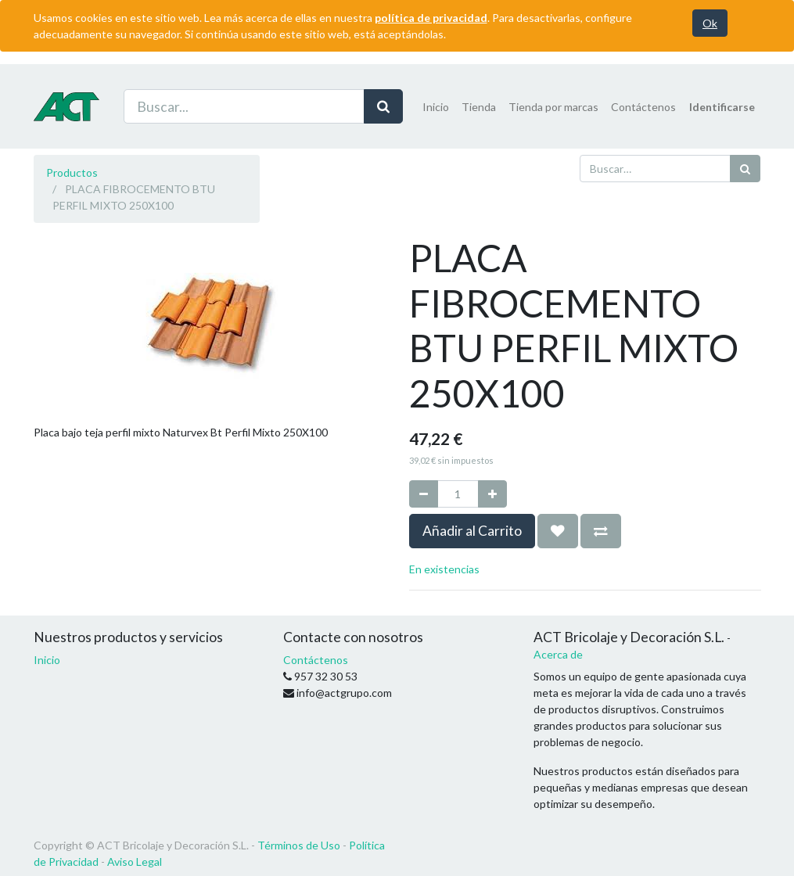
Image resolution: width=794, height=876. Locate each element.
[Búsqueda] (745, 168)
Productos (72, 172)
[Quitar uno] (423, 494)
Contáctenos (315, 659)
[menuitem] (435, 106)
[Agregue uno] (492, 494)
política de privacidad (431, 17)
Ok (709, 23)
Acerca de (558, 654)
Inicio (47, 659)
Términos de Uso (298, 845)
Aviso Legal (134, 861)
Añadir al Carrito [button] (472, 530)
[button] (557, 531)
